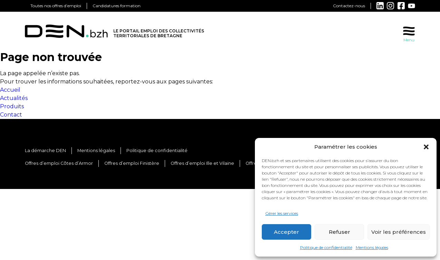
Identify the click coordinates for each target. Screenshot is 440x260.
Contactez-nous (349, 5)
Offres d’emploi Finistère (131, 163)
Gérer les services (281, 213)
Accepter (286, 232)
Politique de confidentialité (326, 247)
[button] (426, 146)
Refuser (339, 232)
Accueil (10, 90)
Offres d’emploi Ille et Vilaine (202, 163)
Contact (11, 114)
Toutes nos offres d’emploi (55, 5)
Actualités (14, 98)
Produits (12, 106)
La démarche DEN (45, 150)
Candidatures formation (117, 5)
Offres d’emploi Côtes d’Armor (59, 163)
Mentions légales (372, 247)
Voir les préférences (398, 232)
